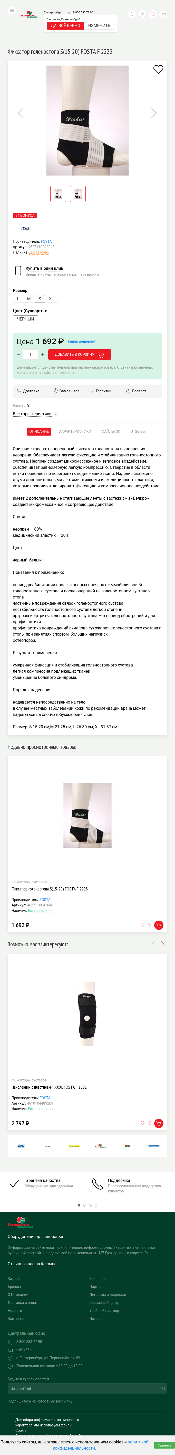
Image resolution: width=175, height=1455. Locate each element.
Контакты (16, 1284)
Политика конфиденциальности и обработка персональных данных (44, 1425)
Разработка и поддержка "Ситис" (125, 1415)
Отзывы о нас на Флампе (32, 1229)
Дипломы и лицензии (108, 1260)
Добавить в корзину (79, 320)
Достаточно (39, 218)
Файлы (111, 397)
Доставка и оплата (24, 1268)
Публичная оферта (31, 1434)
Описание (39, 397)
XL (51, 264)
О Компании (18, 1260)
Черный (25, 284)
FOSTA (46, 207)
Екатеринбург (53, 4)
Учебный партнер (104, 1276)
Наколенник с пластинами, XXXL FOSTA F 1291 (49, 1052)
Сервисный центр (105, 1268)
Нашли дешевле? (80, 307)
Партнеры (98, 1252)
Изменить (99, 17)
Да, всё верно (65, 17)
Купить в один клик (44, 233)
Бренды (14, 1252)
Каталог (14, 1244)
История (97, 1284)
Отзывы (138, 397)
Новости (15, 1276)
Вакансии (98, 1244)
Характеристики (75, 397)
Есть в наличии (41, 876)
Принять (164, 1445)
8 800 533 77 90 (83, 4)
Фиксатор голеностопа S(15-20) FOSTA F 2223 (50, 854)
